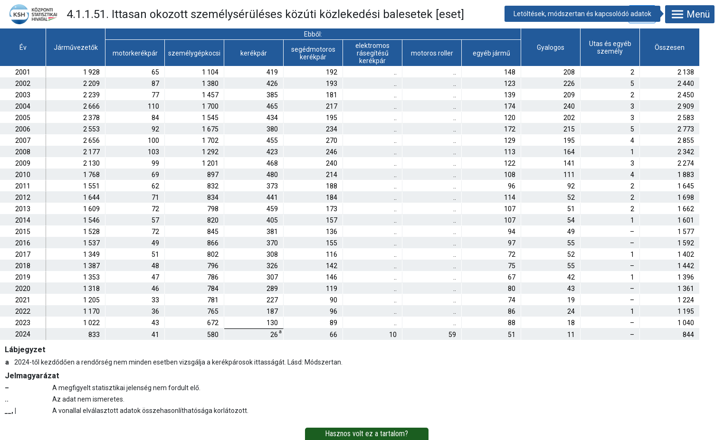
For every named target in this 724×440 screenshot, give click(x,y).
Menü (690, 14)
